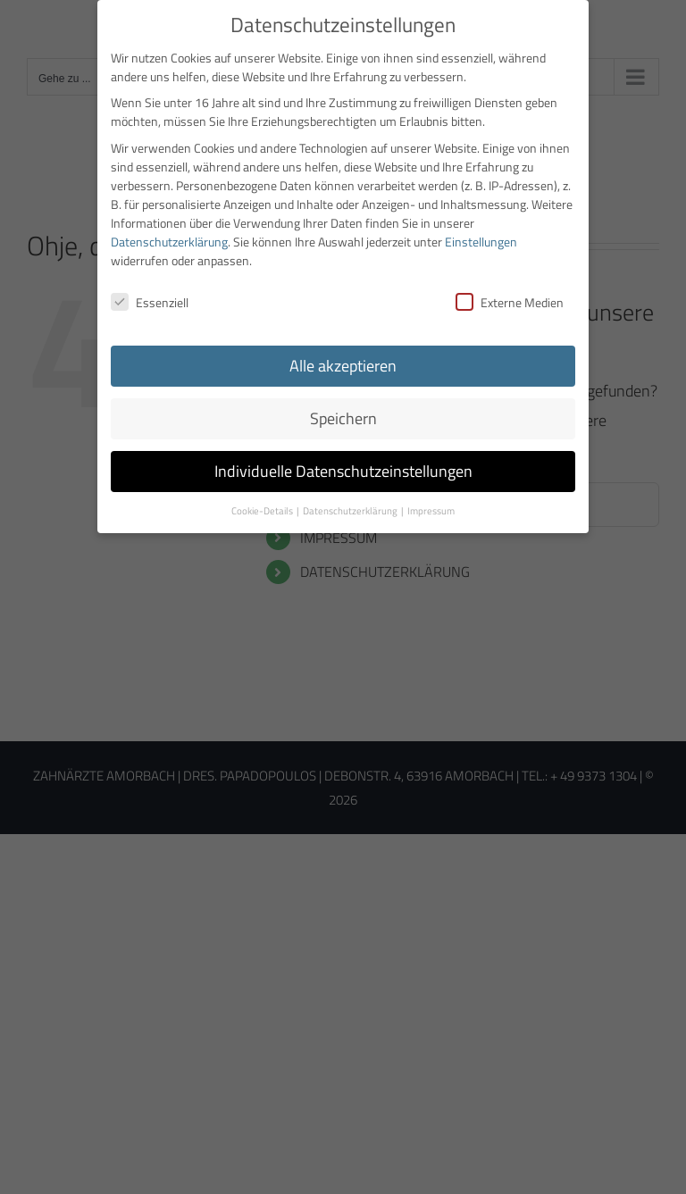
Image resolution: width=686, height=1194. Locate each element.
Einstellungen (481, 235)
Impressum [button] (431, 505)
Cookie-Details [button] (263, 505)
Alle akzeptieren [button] (343, 360)
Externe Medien (510, 297)
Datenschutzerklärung (169, 235)
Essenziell (149, 297)
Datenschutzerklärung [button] (351, 505)
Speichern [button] (343, 413)
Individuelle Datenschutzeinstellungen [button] (343, 466)
